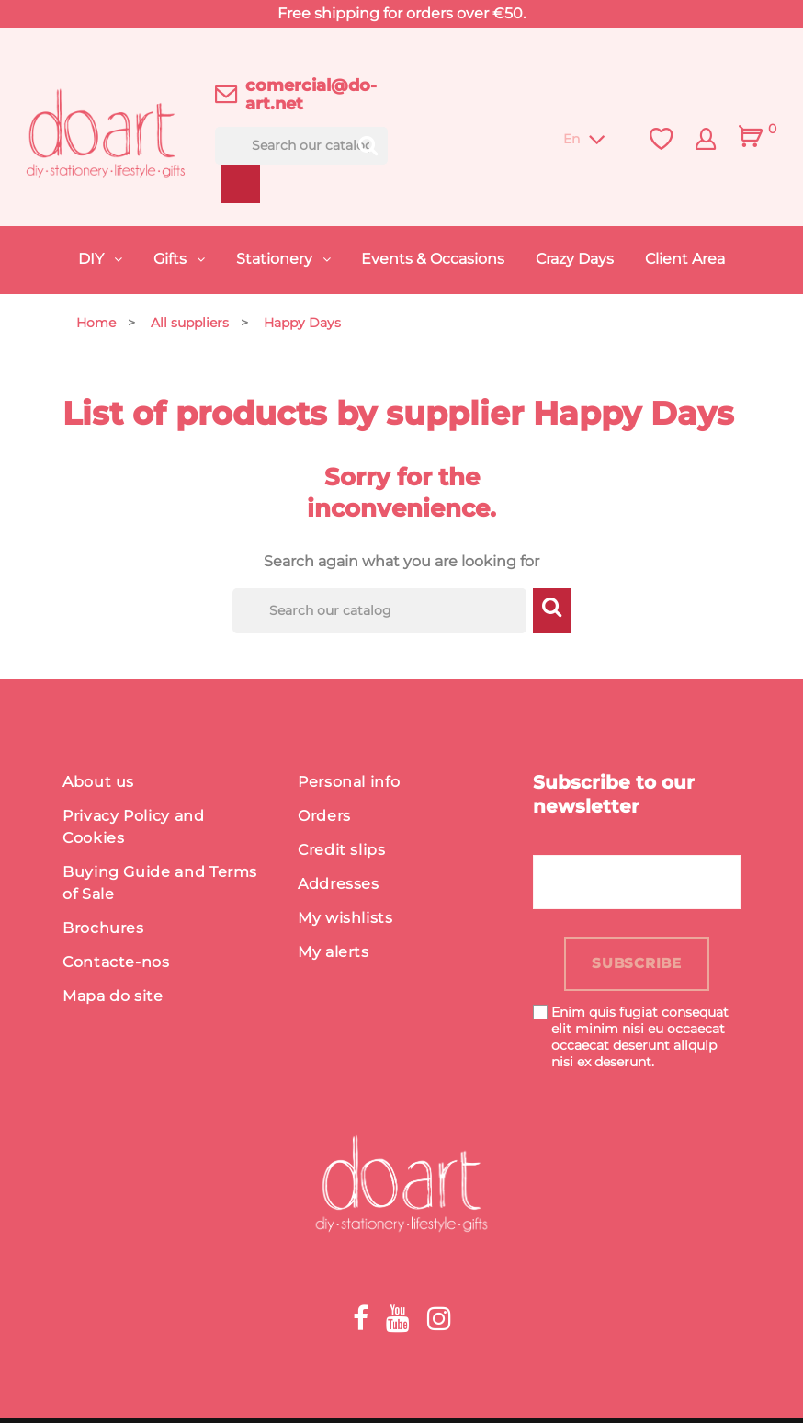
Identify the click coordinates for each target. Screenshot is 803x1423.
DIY (92, 259)
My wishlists (345, 920)
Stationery (276, 259)
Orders (324, 818)
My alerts (333, 954)
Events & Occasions (432, 259)
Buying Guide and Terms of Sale (159, 885)
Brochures (103, 930)
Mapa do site (113, 998)
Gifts (171, 259)
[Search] (302, 146)
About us (98, 784)
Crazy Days (575, 259)
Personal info (349, 784)
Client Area (685, 259)
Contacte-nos (116, 964)
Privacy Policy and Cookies (133, 829)
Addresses (338, 886)
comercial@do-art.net (311, 94)
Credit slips (342, 852)
